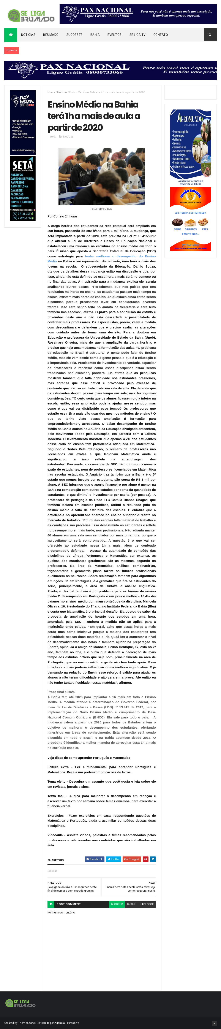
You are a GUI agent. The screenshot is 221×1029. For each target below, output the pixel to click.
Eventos (114, 34)
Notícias (28, 34)
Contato (160, 34)
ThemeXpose (26, 1022)
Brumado (51, 34)
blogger (117, 904)
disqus (131, 904)
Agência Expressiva (66, 1022)
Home (51, 92)
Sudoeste (74, 34)
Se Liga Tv (137, 34)
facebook (147, 904)
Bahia (95, 34)
